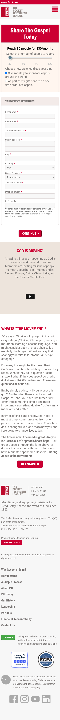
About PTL (7, 588)
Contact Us (8, 625)
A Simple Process (11, 582)
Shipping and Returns (27, 538)
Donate (7, 637)
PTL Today (7, 594)
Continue (29, 233)
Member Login (11, 542)
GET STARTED (30, 464)
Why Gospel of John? (13, 569)
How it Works (9, 575)
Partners (6, 613)
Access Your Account (10, 2)
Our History (8, 600)
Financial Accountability (16, 619)
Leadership (8, 606)
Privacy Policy (8, 538)
